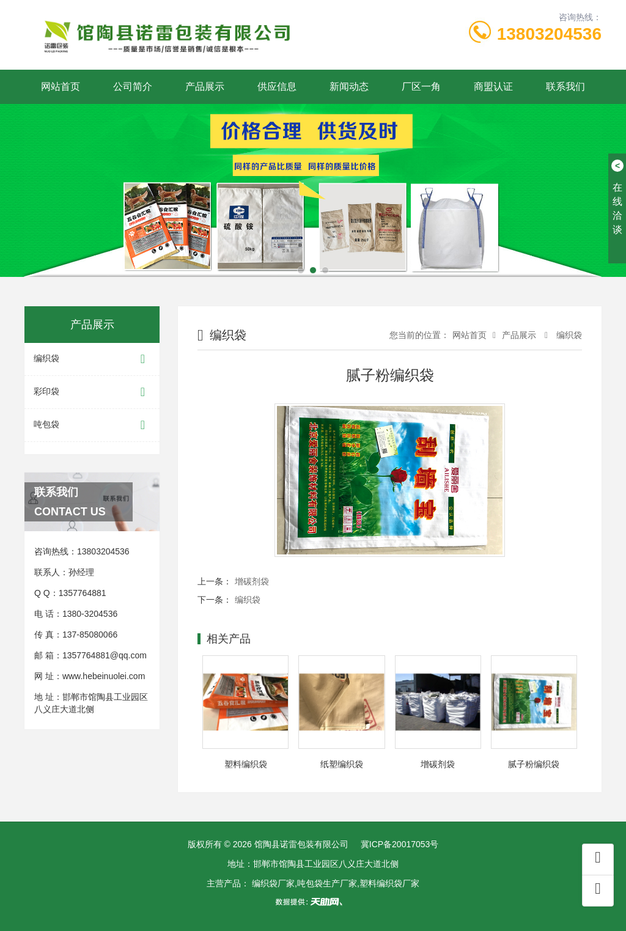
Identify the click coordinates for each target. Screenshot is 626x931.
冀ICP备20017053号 (400, 844)
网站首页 (60, 86)
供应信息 (276, 86)
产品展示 (204, 86)
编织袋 (92, 359)
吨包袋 (92, 425)
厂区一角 (421, 86)
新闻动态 (349, 86)
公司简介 (132, 86)
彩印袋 (92, 392)
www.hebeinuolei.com (103, 676)
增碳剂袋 (252, 581)
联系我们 (565, 86)
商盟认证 (493, 86)
